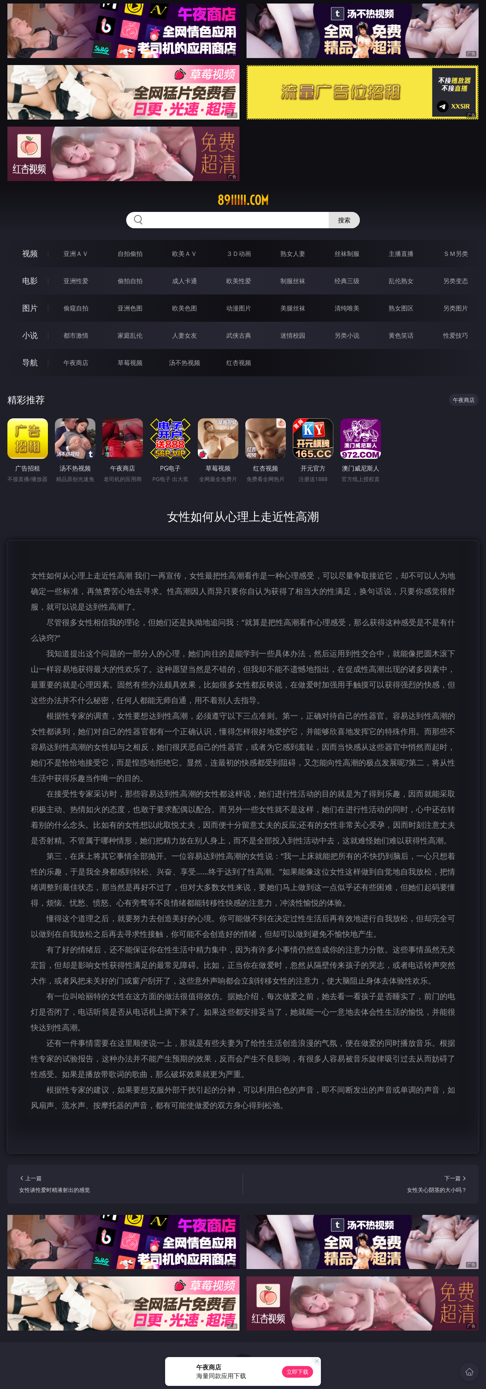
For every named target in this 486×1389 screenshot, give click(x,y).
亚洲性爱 (75, 281)
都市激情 (75, 335)
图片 (30, 308)
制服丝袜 (292, 281)
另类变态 (455, 281)
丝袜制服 (347, 253)
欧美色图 (184, 308)
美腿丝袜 (292, 308)
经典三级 (347, 281)
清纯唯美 (347, 308)
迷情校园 (292, 335)
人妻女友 (184, 335)
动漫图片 (238, 308)
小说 (30, 335)
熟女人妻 (292, 253)
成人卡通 (184, 281)
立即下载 (297, 1371)
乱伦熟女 (401, 281)
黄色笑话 (401, 335)
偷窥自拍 (75, 308)
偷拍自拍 (130, 281)
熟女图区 (401, 308)
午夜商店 (75, 362)
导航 (30, 362)
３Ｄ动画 (238, 253)
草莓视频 (130, 362)
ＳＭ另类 (455, 253)
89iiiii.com (243, 200)
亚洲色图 (130, 308)
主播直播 (401, 253)
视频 (30, 253)
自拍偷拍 (130, 253)
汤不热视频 (184, 362)
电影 (30, 280)
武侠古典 (238, 335)
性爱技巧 (455, 335)
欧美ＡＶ (184, 253)
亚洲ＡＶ (75, 253)
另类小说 (347, 335)
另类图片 (455, 308)
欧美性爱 (238, 281)
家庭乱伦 (130, 335)
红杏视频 (238, 362)
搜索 (344, 220)
